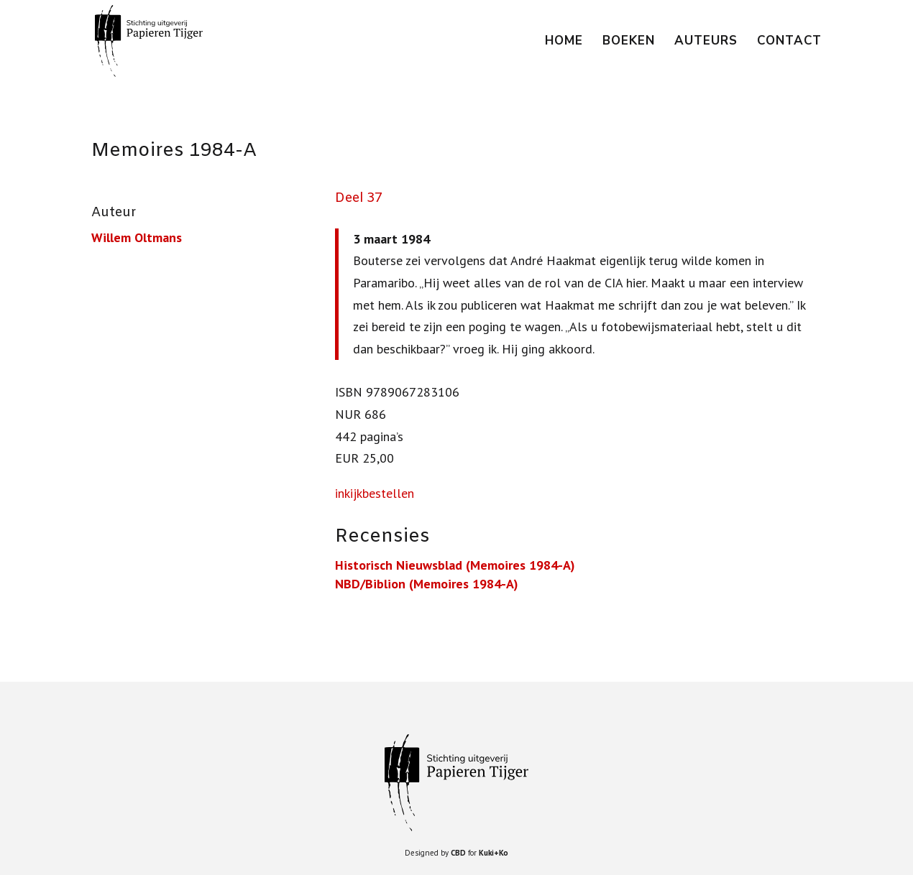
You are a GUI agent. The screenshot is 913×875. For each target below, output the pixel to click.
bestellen (388, 493)
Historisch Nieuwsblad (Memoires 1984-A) (455, 565)
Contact (789, 42)
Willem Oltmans (136, 237)
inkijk (348, 493)
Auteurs (706, 42)
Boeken (628, 42)
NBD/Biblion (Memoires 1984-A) (426, 583)
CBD (458, 853)
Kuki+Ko (493, 853)
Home (564, 42)
